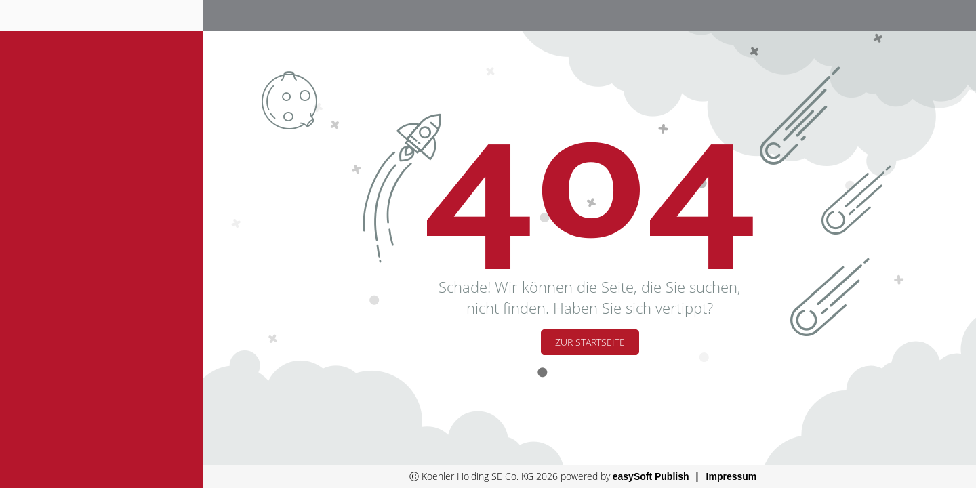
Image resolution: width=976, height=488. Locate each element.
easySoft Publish (651, 476)
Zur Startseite (590, 342)
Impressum (731, 476)
